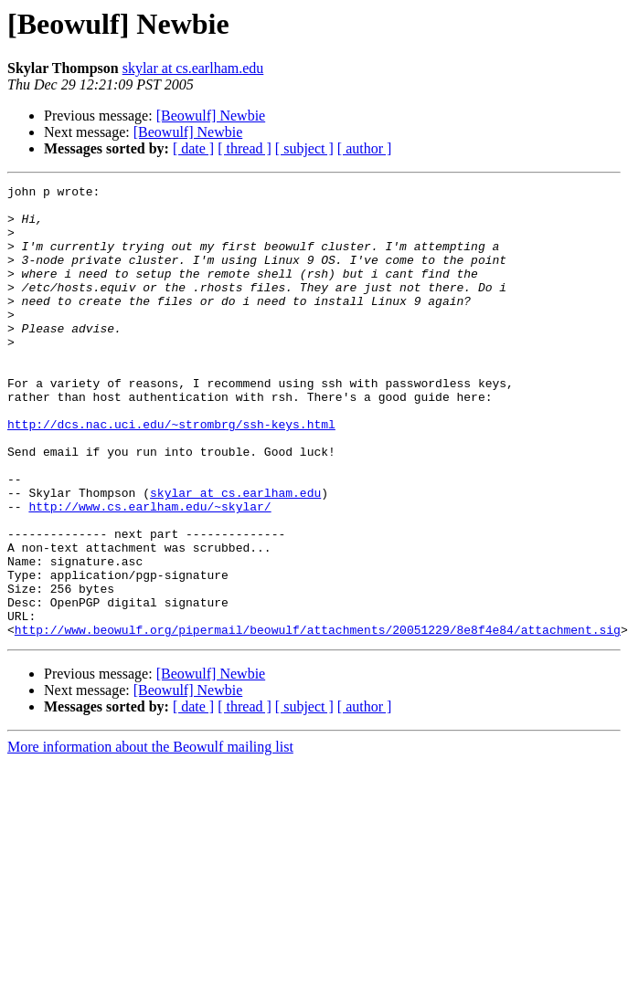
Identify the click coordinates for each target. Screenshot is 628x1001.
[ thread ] (244, 148)
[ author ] (364, 148)
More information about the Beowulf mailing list (150, 837)
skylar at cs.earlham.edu (193, 68)
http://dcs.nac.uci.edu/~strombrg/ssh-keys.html (171, 473)
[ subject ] (304, 148)
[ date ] (193, 148)
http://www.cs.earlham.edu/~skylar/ (149, 572)
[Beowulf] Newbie (211, 115)
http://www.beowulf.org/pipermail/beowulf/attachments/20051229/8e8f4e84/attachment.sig (318, 719)
